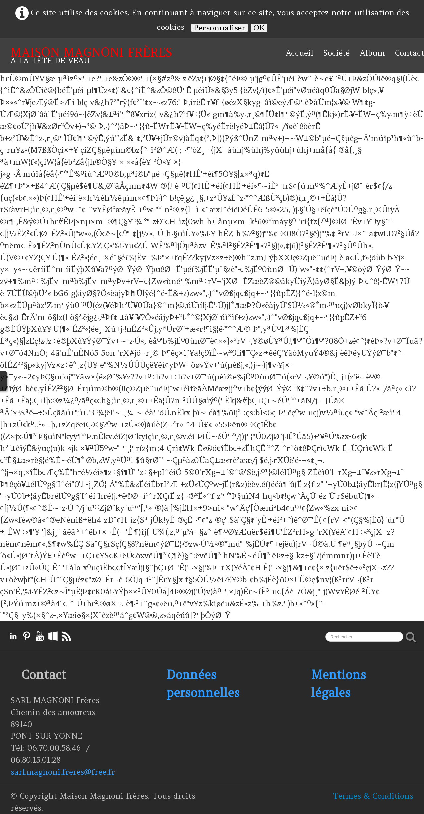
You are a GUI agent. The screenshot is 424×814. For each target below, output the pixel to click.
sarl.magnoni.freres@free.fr (63, 772)
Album (372, 53)
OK (259, 28)
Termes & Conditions (373, 796)
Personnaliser (219, 28)
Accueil (299, 53)
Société (336, 53)
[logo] (91, 55)
